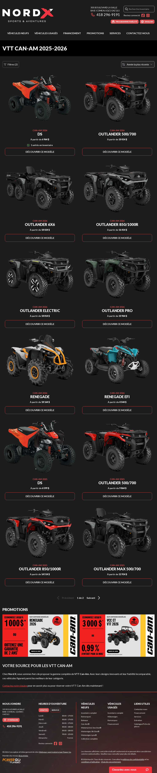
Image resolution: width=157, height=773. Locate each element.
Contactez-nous (138, 33)
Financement (72, 33)
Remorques (86, 716)
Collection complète (89, 739)
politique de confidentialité (133, 759)
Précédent (65, 598)
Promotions (95, 33)
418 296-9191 (105, 14)
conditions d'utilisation (90, 762)
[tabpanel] (56, 727)
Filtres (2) (11, 64)
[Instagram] (148, 15)
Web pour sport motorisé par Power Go (55, 752)
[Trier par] (138, 64)
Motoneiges (113, 716)
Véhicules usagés (46, 33)
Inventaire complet (89, 713)
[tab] (44, 710)
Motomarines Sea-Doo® (91, 728)
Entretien (138, 720)
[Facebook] (143, 15)
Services (115, 33)
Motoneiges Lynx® (89, 735)
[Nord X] (27, 14)
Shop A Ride (23, 756)
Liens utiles (142, 703)
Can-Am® (85, 724)
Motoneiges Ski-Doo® (90, 731)
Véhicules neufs (18, 33)
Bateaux (84, 720)
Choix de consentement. (111, 762)
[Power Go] (36, 760)
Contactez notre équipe (14, 685)
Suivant (94, 598)
